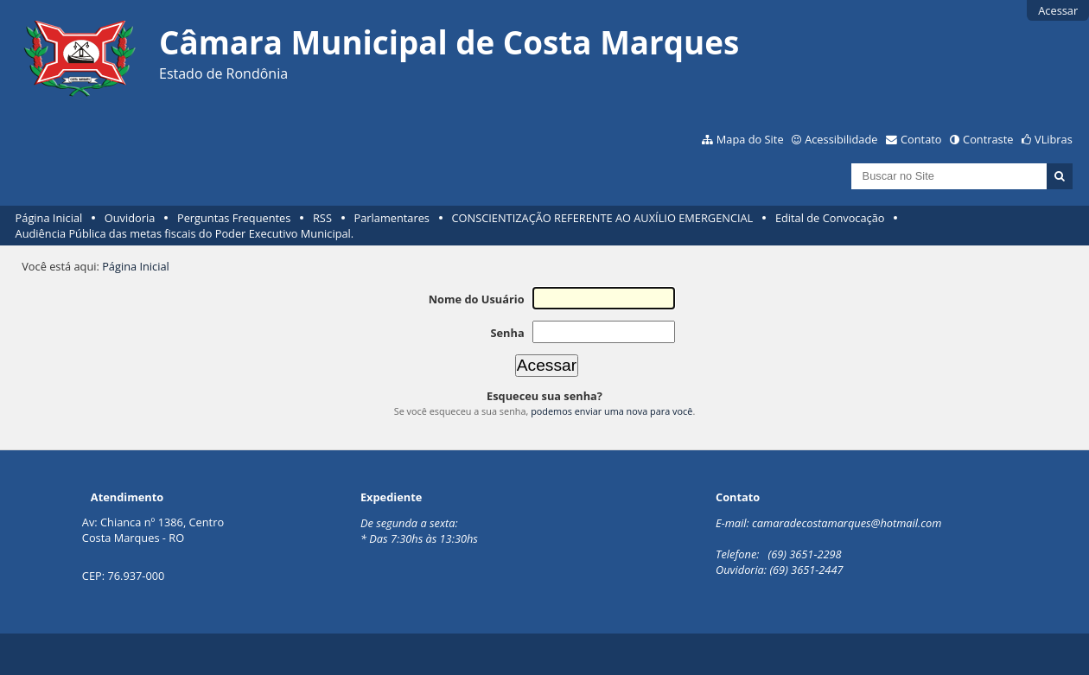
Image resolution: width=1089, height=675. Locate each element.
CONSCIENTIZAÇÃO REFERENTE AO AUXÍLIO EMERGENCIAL (603, 218)
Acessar (1058, 10)
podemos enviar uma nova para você (611, 410)
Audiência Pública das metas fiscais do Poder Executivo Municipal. (185, 233)
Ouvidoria (130, 218)
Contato (921, 139)
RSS (322, 218)
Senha (507, 333)
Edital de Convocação (830, 218)
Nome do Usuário (477, 299)
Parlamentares (392, 218)
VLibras (1054, 139)
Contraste (988, 139)
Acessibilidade (841, 139)
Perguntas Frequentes (233, 218)
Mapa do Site (750, 139)
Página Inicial (49, 218)
